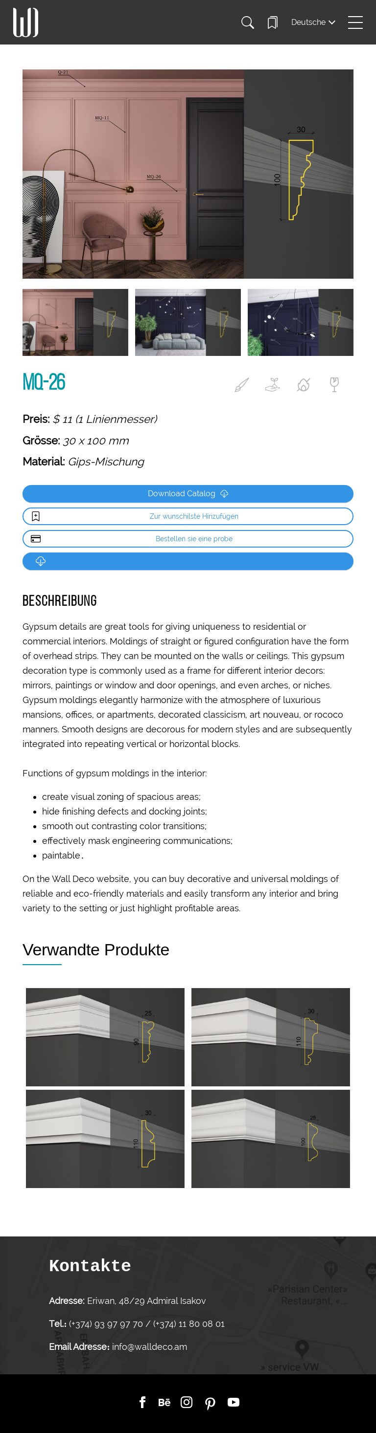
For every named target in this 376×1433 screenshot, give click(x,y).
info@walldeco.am (149, 1347)
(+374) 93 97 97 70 (107, 1324)
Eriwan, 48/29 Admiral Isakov (146, 1301)
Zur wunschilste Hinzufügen (194, 516)
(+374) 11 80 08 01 (188, 1324)
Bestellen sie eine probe (194, 539)
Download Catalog (188, 493)
